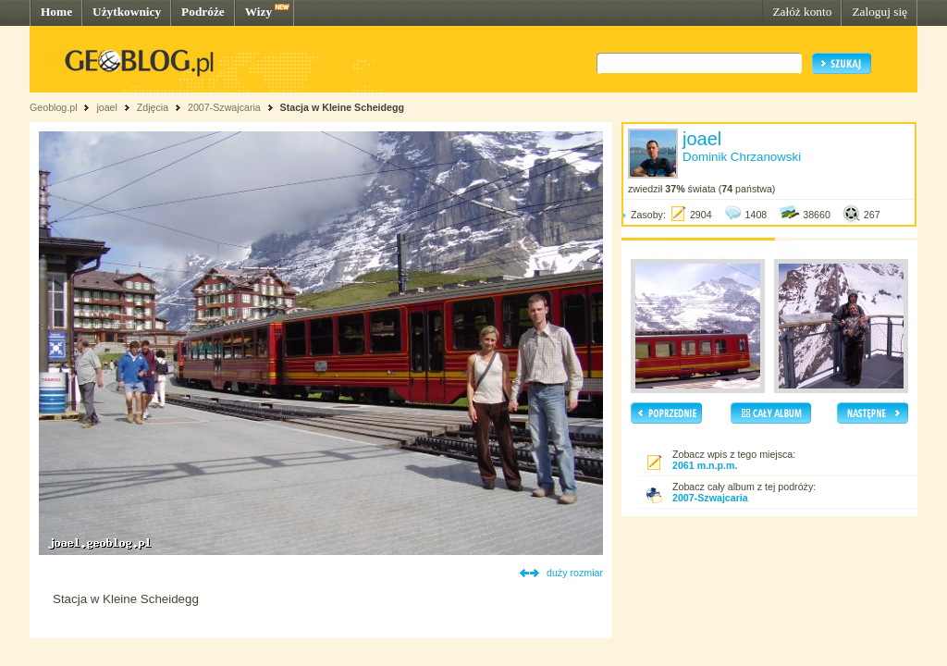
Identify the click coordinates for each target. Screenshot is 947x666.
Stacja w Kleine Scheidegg (342, 107)
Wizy (258, 11)
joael (106, 107)
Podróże (203, 11)
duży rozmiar (575, 572)
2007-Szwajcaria (224, 107)
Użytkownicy (126, 11)
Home (56, 11)
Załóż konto (801, 11)
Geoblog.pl (54, 107)
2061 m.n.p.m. (704, 465)
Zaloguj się (879, 11)
